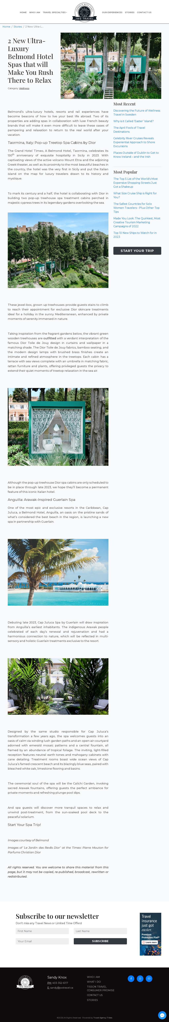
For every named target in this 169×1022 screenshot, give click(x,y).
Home (23, 12)
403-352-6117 (60, 982)
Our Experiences (112, 12)
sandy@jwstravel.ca (61, 987)
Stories (129, 12)
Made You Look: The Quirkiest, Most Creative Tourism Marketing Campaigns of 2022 (136, 222)
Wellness (24, 88)
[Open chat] (162, 1015)
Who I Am (34, 12)
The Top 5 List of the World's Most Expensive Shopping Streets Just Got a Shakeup (135, 182)
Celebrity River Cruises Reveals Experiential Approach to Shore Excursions (134, 142)
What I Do (94, 981)
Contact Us (144, 12)
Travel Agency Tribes (102, 1018)
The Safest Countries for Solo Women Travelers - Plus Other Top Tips (136, 207)
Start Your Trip (137, 251)
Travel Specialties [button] (54, 12)
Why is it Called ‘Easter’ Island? (133, 121)
